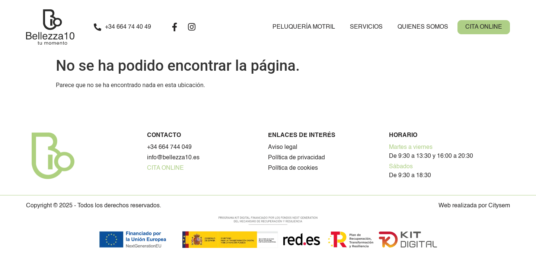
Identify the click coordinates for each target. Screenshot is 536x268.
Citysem (499, 206)
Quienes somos (423, 27)
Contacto (164, 135)
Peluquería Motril (303, 27)
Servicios (366, 27)
